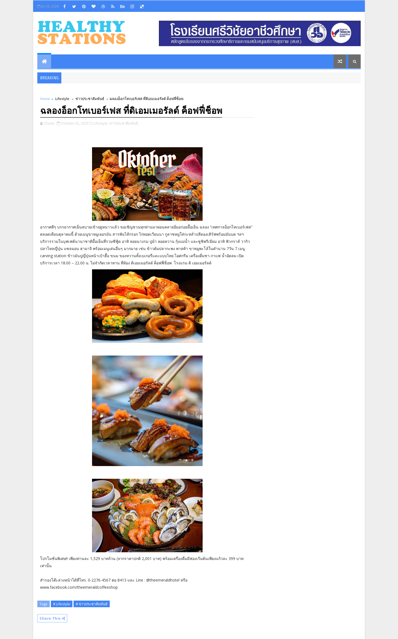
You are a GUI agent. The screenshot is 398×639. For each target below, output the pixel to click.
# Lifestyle (61, 603)
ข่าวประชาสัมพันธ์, (124, 123)
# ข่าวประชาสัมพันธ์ (92, 603)
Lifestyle (62, 98)
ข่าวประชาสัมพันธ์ (89, 98)
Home (45, 98)
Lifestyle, (100, 123)
